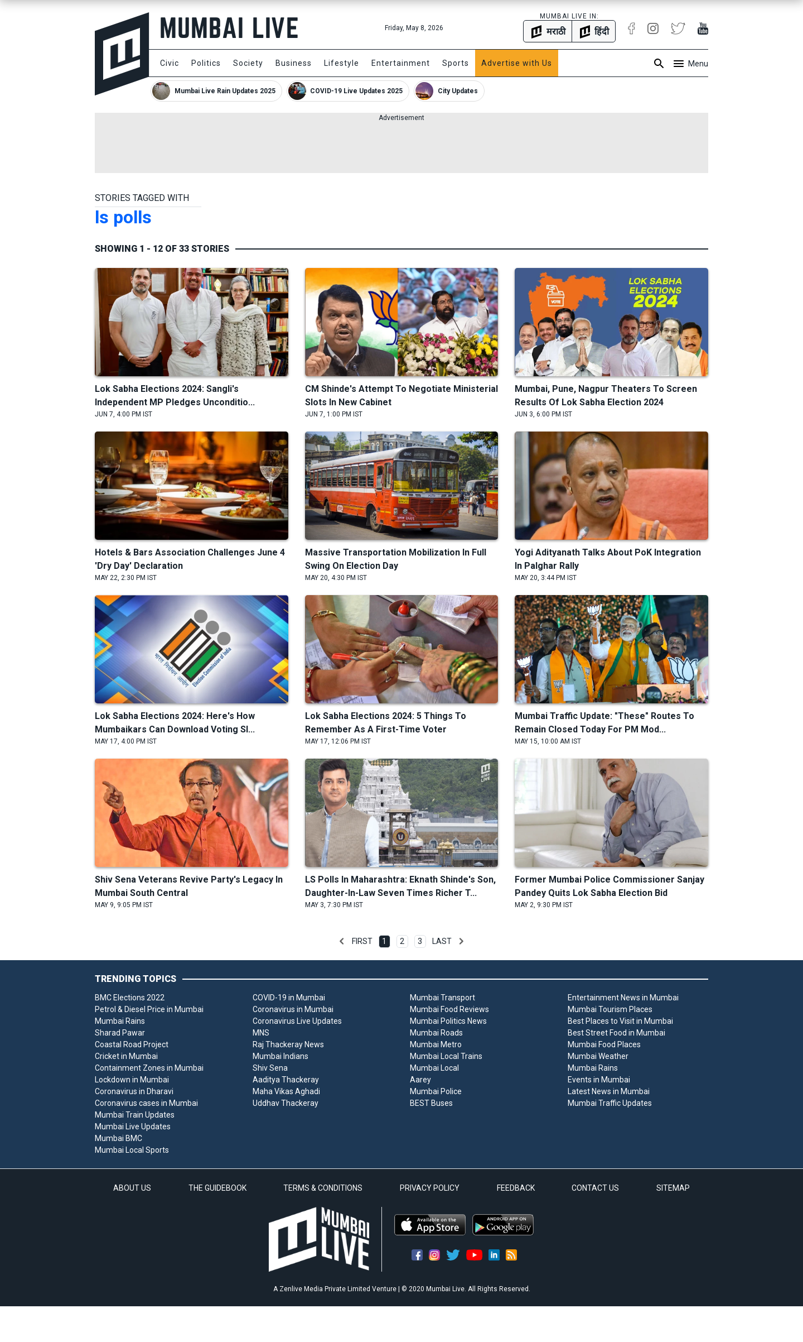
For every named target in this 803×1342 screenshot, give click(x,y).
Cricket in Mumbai (126, 1056)
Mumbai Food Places (604, 1044)
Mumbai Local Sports (132, 1150)
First (362, 941)
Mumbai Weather (598, 1056)
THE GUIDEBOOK (217, 1187)
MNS (261, 1032)
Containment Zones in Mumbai (149, 1067)
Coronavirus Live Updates (297, 1021)
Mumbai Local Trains (446, 1056)
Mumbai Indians (280, 1056)
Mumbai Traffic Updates (610, 1103)
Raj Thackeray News (288, 1044)
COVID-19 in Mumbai (289, 997)
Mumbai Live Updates (133, 1126)
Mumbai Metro (436, 1044)
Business (293, 63)
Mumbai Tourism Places (610, 1009)
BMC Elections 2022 (130, 997)
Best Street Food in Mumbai (616, 1032)
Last (442, 941)
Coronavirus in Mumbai (293, 1009)
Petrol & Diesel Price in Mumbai (149, 1009)
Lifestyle (341, 63)
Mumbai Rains (120, 1021)
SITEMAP (673, 1187)
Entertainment (400, 63)
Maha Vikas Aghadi (286, 1091)
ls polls (123, 217)
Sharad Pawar (120, 1032)
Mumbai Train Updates (135, 1114)
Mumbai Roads (436, 1032)
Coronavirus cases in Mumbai (146, 1103)
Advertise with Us (516, 63)
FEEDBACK (516, 1187)
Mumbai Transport (442, 997)
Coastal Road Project (131, 1044)
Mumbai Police (436, 1091)
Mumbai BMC (118, 1138)
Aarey (420, 1079)
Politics (206, 63)
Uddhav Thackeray (285, 1103)
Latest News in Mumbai (609, 1091)
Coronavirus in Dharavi (134, 1091)
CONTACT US (595, 1187)
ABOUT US (132, 1187)
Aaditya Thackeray (286, 1079)
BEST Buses (431, 1103)
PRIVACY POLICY (429, 1187)
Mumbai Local (434, 1067)
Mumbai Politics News (448, 1021)
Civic (169, 63)
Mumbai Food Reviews (449, 1009)
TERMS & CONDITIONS (322, 1187)
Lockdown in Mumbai (132, 1079)
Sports (455, 63)
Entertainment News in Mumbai (623, 997)
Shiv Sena (270, 1067)
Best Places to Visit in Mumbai (620, 1021)
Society (248, 63)
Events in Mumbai (599, 1079)
